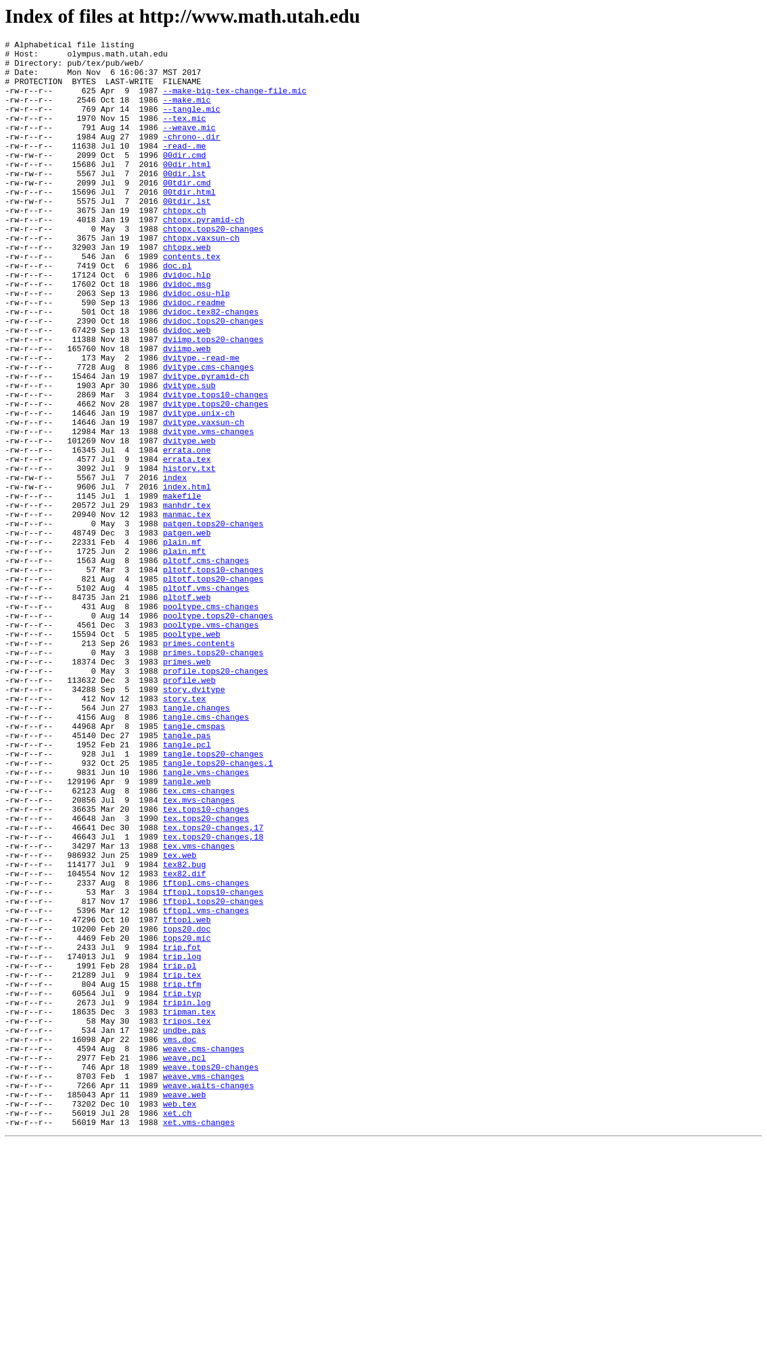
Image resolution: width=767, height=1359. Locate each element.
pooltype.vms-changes (210, 742)
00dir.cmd (184, 178)
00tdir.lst (186, 233)
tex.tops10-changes (206, 963)
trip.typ (182, 1184)
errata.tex (186, 543)
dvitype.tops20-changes (215, 477)
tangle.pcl (186, 886)
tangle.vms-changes (206, 919)
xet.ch (177, 1328)
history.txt (189, 554)
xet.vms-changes (198, 1339)
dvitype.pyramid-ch (206, 444)
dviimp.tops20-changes (213, 399)
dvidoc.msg (186, 333)
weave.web (184, 1306)
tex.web (179, 1018)
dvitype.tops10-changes (215, 466)
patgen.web (186, 631)
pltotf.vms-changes (206, 698)
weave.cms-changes (203, 1250)
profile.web (189, 808)
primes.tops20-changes (213, 775)
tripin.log (186, 1195)
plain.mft (184, 654)
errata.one (186, 532)
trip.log (182, 1140)
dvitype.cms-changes (208, 432)
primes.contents (198, 764)
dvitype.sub (189, 455)
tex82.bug (184, 1029)
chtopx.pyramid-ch (203, 256)
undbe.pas (184, 1228)
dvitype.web (189, 521)
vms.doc (179, 1239)
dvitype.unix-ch (198, 488)
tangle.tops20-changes (213, 897)
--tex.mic (184, 134)
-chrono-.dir (191, 156)
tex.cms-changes (198, 941)
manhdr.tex (186, 598)
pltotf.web (186, 709)
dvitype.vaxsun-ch (203, 499)
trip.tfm (182, 1173)
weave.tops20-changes (210, 1273)
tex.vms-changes (198, 1007)
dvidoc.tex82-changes (210, 366)
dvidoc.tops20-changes (213, 377)
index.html (186, 576)
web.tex (179, 1317)
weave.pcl (184, 1261)
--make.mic (186, 112)
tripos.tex (186, 1217)
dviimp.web (186, 410)
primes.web (186, 786)
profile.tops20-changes (215, 797)
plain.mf (182, 642)
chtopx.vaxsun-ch (201, 278)
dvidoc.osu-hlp (196, 344)
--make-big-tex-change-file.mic (234, 101)
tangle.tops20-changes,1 (217, 908)
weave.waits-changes (208, 1295)
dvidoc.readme (194, 355)
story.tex (184, 830)
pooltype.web (191, 753)
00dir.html (186, 189)
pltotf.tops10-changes (213, 676)
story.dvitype (194, 819)
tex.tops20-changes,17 (213, 985)
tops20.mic (186, 1118)
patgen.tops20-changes (213, 620)
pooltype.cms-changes (210, 720)
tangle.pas (186, 875)
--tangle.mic (191, 123)
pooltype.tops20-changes (217, 731)
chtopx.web (186, 289)
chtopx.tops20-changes (213, 267)
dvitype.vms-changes (208, 510)
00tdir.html (189, 222)
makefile (182, 587)
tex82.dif (184, 1040)
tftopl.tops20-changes (213, 1074)
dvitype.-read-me (201, 421)
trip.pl (179, 1151)
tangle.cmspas (194, 864)
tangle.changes (196, 841)
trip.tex (182, 1162)
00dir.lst (184, 200)
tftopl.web (186, 1096)
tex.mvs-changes (198, 952)
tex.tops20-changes (206, 974)
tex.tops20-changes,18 (213, 996)
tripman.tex (189, 1206)
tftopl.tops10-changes (213, 1063)
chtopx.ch (184, 245)
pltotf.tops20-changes (213, 687)
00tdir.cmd (186, 211)
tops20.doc (186, 1107)
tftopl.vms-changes (206, 1085)
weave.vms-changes (203, 1284)
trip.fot (182, 1129)
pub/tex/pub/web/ (105, 68)
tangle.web (186, 930)
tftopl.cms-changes (206, 1051)
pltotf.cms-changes (206, 665)
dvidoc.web (186, 388)
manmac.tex (186, 609)
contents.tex (191, 300)
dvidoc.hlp (186, 322)
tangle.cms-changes (206, 853)
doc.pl (177, 311)
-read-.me (184, 167)
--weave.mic (189, 145)
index (175, 565)
